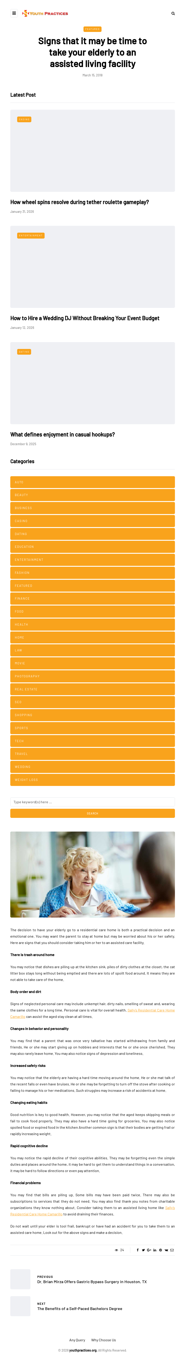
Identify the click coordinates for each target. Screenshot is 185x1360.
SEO (18, 702)
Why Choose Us (103, 1340)
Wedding (23, 767)
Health (21, 624)
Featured (92, 29)
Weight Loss (26, 780)
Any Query (77, 1340)
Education (24, 547)
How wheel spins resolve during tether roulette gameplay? (79, 202)
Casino (24, 119)
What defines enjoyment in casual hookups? (62, 434)
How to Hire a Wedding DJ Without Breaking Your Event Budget (84, 318)
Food (19, 611)
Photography (27, 676)
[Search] (92, 801)
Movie (20, 663)
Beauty (21, 495)
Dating (24, 351)
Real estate (26, 689)
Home (19, 637)
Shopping (23, 715)
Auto (19, 482)
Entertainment (31, 235)
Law (18, 650)
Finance (22, 598)
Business (23, 508)
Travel (21, 754)
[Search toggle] (171, 13)
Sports (21, 728)
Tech (19, 741)
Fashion (22, 573)
